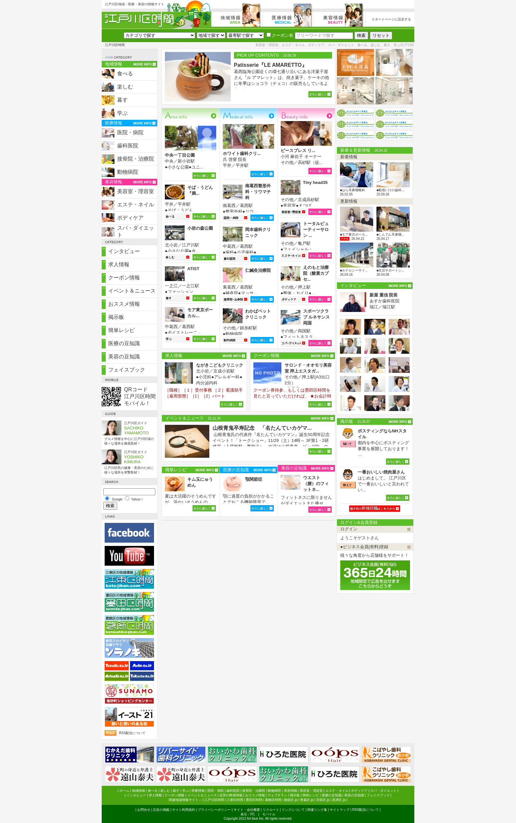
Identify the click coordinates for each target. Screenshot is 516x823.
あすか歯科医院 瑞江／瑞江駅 (385, 301)
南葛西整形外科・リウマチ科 (258, 191)
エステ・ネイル (135, 204)
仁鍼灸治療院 (258, 270)
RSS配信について (132, 733)
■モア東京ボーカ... (354, 234)
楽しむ (125, 87)
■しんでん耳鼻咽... (390, 234)
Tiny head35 (315, 182)
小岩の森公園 (200, 228)
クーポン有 (280, 35)
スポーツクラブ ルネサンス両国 (316, 317)
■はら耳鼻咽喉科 (352, 190)
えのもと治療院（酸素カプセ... (316, 273)
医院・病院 (130, 132)
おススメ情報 (124, 304)
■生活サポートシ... (390, 270)
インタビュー (124, 251)
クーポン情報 (124, 277)
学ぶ (122, 113)
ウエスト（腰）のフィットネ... (316, 483)
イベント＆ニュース (132, 291)
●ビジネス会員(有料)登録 (364, 546)
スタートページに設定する (391, 19)
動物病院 (127, 172)
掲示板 (116, 317)
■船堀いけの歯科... (390, 190)
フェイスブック (126, 370)
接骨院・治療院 (135, 159)
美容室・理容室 (135, 191)
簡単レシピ (121, 330)
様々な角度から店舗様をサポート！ (374, 555)
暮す (122, 100)
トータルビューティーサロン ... (316, 229)
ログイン (348, 529)
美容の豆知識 (124, 356)
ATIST (193, 268)
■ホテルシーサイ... (354, 270)
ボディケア (130, 217)
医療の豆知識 (124, 343)
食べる (125, 73)
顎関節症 (253, 479)
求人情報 (118, 264)
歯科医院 (127, 145)
